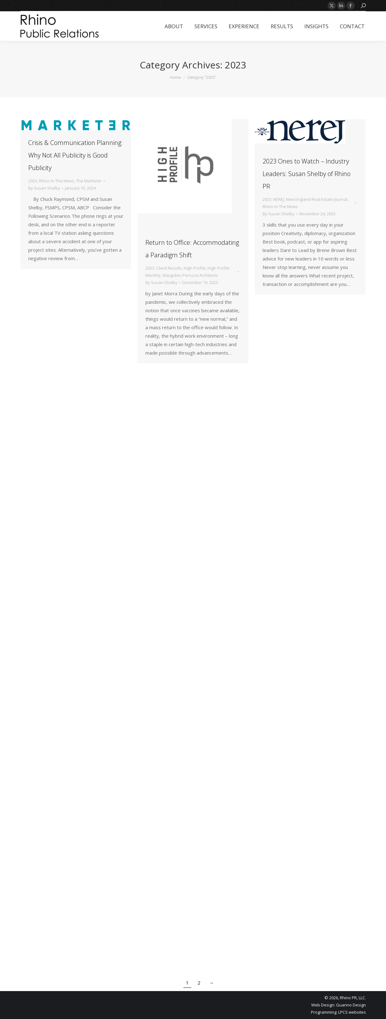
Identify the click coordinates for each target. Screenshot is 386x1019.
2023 (32, 181)
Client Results (169, 268)
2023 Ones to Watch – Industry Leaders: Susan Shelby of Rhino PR (307, 173)
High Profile (195, 268)
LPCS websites (352, 1012)
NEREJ (278, 199)
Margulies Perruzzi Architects (190, 275)
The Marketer (89, 181)
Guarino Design (351, 1005)
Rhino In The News (56, 181)
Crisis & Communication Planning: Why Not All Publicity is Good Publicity (75, 155)
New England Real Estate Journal (316, 199)
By (44, 188)
